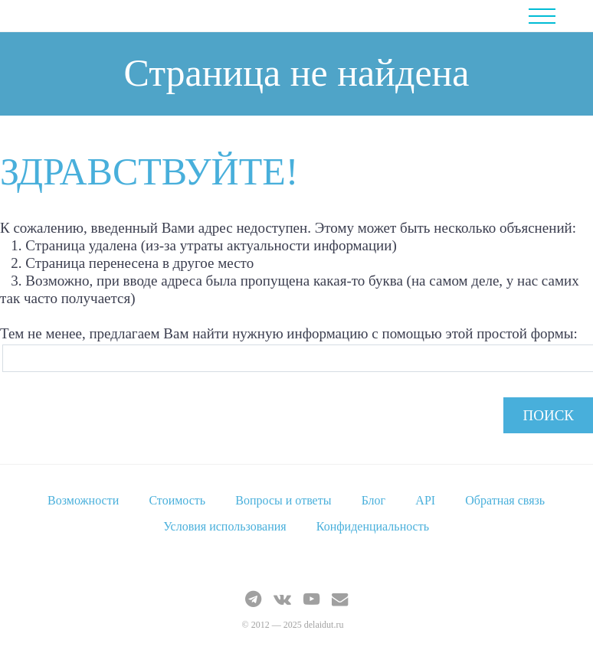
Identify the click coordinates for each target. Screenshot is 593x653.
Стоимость (177, 500)
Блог (374, 500)
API (425, 500)
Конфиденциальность (372, 526)
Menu (553, 16)
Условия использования (224, 526)
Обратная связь (505, 500)
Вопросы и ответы (283, 500)
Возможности (83, 500)
